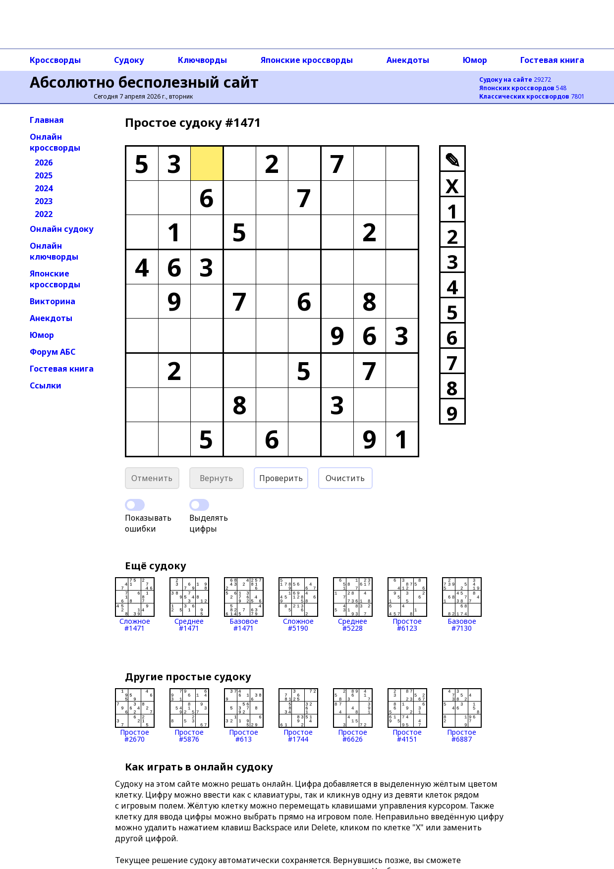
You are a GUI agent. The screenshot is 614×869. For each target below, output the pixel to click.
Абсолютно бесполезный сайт (144, 82)
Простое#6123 (407, 604)
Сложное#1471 (135, 604)
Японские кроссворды (307, 59)
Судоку (129, 59)
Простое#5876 (189, 715)
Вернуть (216, 478)
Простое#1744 (298, 715)
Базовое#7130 (462, 604)
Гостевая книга (552, 59)
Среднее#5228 (353, 604)
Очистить (345, 478)
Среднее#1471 (189, 604)
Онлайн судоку (62, 228)
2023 (44, 201)
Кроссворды (55, 59)
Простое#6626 (353, 715)
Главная (47, 119)
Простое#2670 (135, 715)
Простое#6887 (462, 715)
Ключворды (202, 59)
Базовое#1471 (244, 604)
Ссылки (45, 385)
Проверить (281, 478)
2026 (44, 162)
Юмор (475, 59)
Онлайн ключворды (54, 251)
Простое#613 (244, 715)
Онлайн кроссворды (55, 142)
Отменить (151, 478)
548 (522, 88)
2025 (44, 175)
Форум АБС (52, 351)
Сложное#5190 (298, 604)
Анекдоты (408, 59)
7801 (532, 96)
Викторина (52, 301)
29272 (515, 79)
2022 (44, 214)
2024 (44, 188)
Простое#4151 (407, 715)
